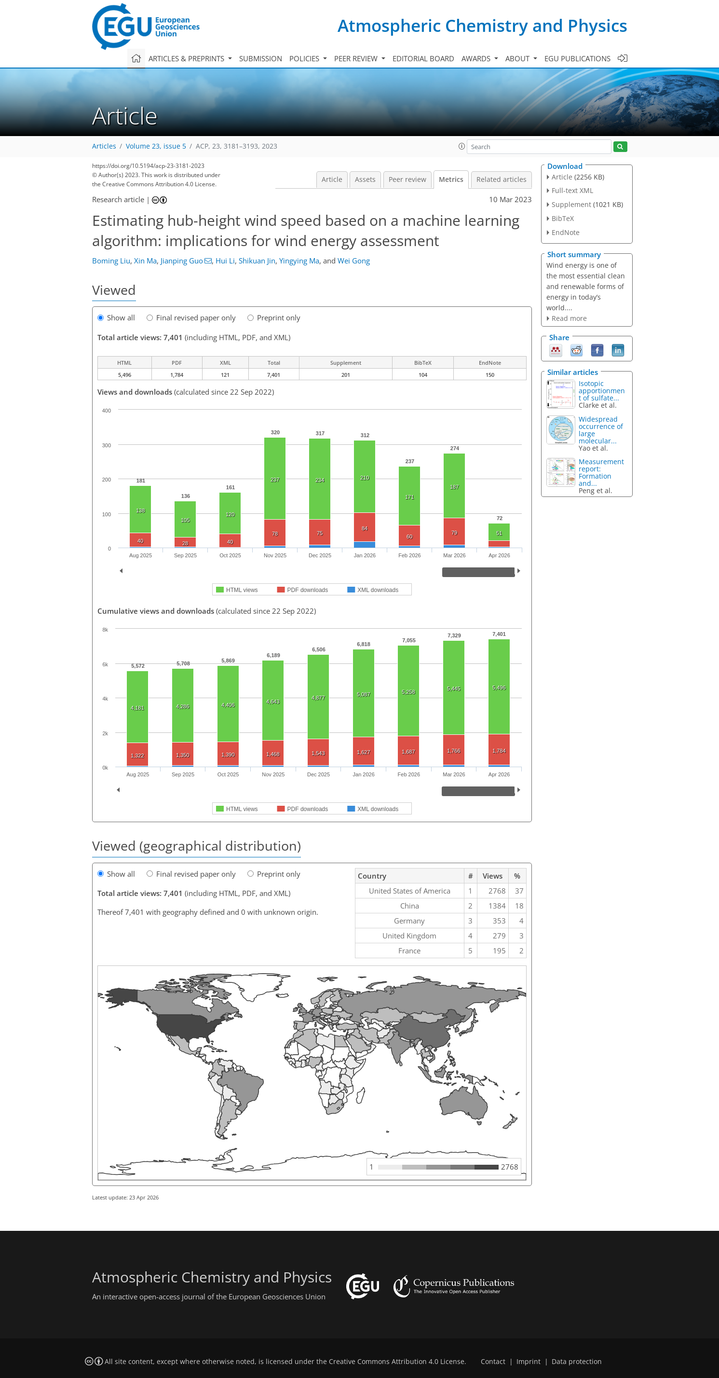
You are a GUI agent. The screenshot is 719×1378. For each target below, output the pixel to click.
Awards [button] (476, 58)
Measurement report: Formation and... (601, 472)
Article (332, 179)
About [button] (518, 58)
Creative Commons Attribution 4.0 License (396, 1361)
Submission (260, 58)
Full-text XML (572, 190)
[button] (462, 146)
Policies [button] (305, 58)
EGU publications (577, 58)
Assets (365, 179)
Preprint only (273, 317)
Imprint (528, 1361)
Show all (116, 317)
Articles (104, 146)
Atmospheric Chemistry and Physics (482, 25)
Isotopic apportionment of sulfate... (602, 390)
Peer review (407, 179)
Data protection (577, 1361)
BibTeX (563, 218)
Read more (569, 318)
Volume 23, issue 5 (156, 146)
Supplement (571, 204)
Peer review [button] (357, 58)
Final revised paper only (191, 317)
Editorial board (423, 58)
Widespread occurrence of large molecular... (601, 429)
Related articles (501, 179)
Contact (493, 1361)
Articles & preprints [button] (187, 58)
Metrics (451, 179)
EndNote (566, 232)
